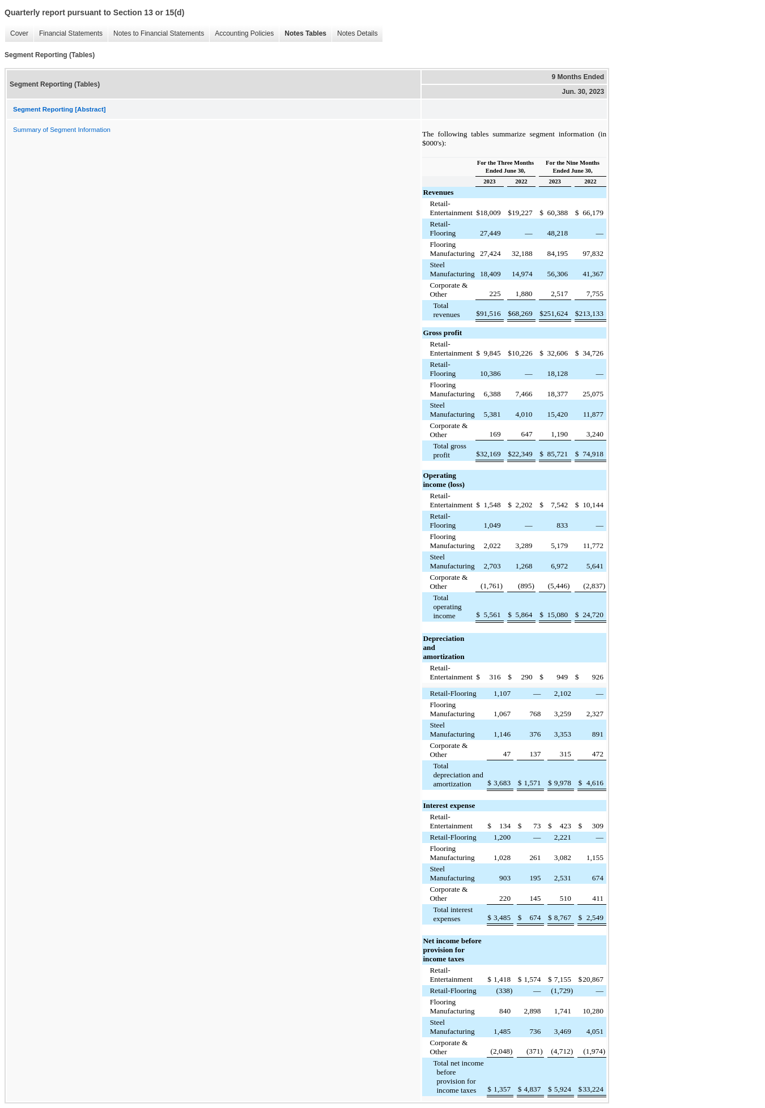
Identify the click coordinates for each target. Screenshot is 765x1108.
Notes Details (354, 33)
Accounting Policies (241, 33)
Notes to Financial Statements (156, 33)
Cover (16, 33)
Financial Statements (68, 33)
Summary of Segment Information (61, 129)
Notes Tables (302, 33)
